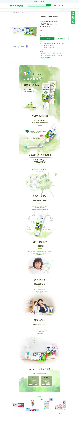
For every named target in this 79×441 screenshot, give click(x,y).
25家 (53, 45)
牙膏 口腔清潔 (43, 53)
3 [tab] (25, 43)
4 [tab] (27, 43)
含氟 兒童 (48, 55)
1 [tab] (22, 43)
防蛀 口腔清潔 (60, 55)
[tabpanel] (25, 30)
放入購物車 (47, 38)
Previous (10, 406)
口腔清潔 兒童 (55, 53)
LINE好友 (43, 1)
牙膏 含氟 (42, 55)
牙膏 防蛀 (61, 53)
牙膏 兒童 (49, 53)
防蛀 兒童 (42, 57)
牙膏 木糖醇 (48, 57)
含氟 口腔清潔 (54, 55)
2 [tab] (24, 43)
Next (68, 406)
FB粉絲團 (36, 1)
